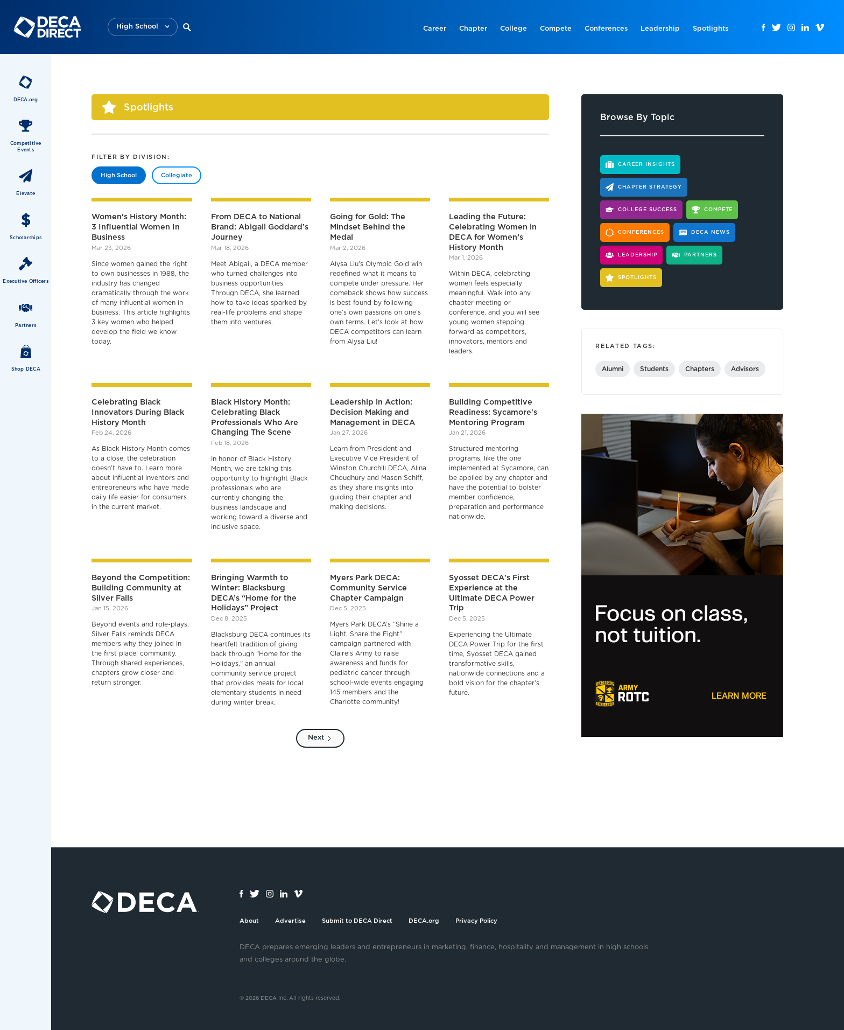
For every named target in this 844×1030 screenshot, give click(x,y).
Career (434, 28)
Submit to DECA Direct (357, 921)
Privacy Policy (476, 921)
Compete (556, 28)
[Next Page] (320, 738)
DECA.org (424, 921)
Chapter (473, 28)
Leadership (660, 28)
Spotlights (710, 28)
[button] (142, 27)
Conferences (606, 28)
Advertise (290, 921)
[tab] (119, 175)
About (249, 921)
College (513, 28)
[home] (47, 26)
